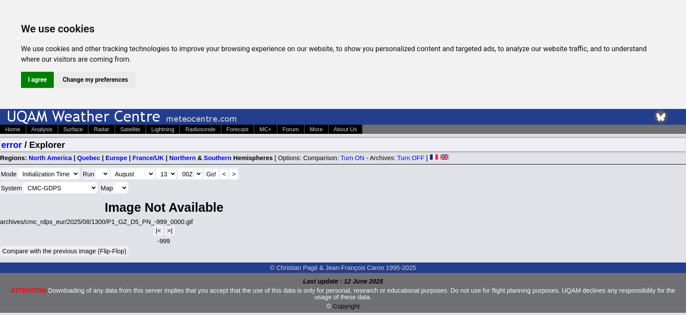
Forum (291, 129)
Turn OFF (410, 157)
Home (13, 129)
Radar (101, 129)
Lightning (163, 129)
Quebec (88, 157)
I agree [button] (37, 79)
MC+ (265, 129)
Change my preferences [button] (95, 79)
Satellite (130, 129)
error (11, 145)
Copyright (346, 306)
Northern (182, 157)
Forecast (237, 129)
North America (50, 157)
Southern (217, 157)
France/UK (148, 157)
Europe (116, 157)
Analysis (42, 129)
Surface (73, 129)
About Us (345, 129)
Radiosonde (200, 129)
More (316, 129)
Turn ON (352, 157)
